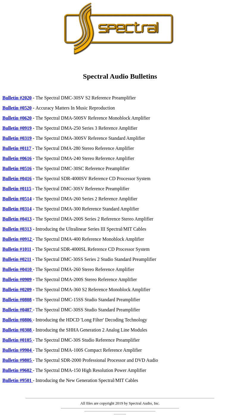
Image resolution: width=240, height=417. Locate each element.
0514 (27, 198)
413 (28, 218)
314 (28, 208)
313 (28, 229)
